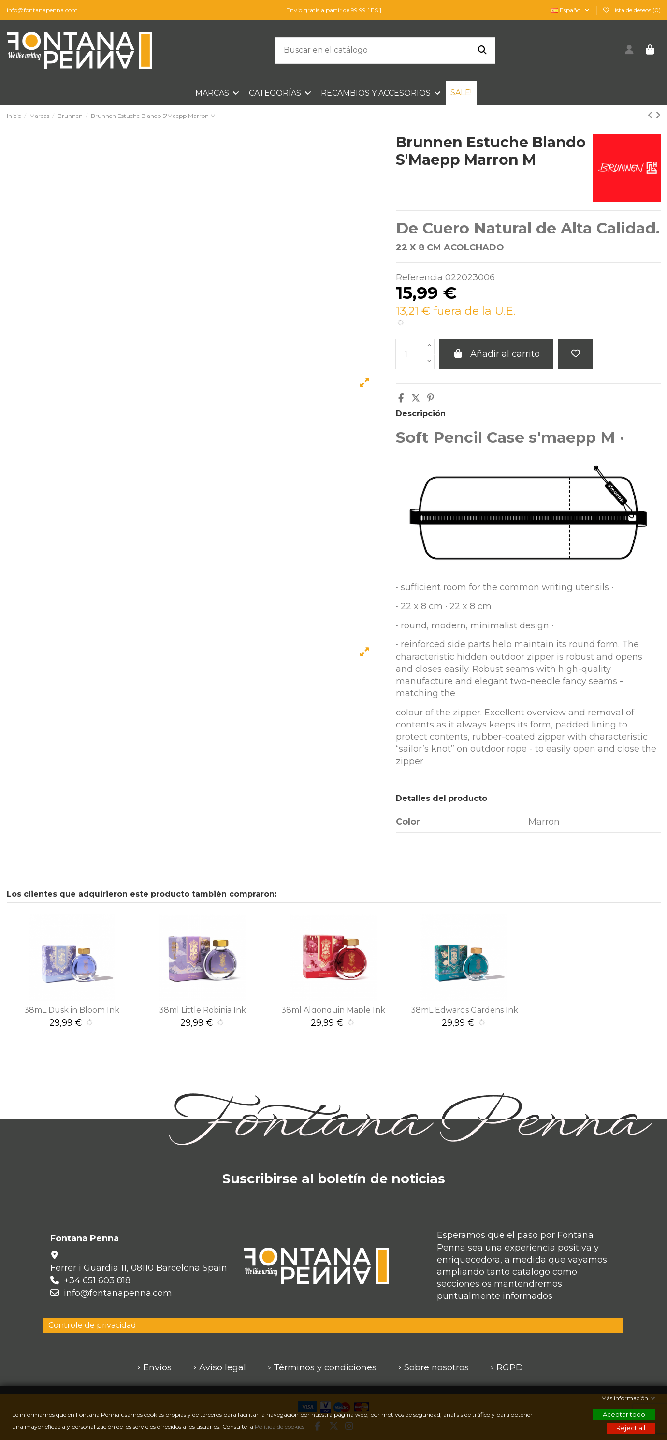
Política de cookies (280, 1426)
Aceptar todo (624, 1414)
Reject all (630, 1428)
